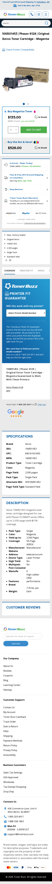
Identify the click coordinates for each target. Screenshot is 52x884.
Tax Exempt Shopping (14, 786)
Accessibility (9, 754)
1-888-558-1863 (15, 821)
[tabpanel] (26, 78)
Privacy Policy (10, 750)
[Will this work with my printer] (26, 313)
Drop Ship (8, 791)
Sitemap (7, 689)
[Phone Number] (32, 14)
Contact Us (9, 707)
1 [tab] (24, 104)
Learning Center (11, 685)
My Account (9, 712)
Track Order (9, 721)
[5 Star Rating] (16, 413)
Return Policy (10, 745)
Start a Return (10, 726)
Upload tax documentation (34, 223)
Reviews (7, 670)
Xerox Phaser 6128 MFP (14, 389)
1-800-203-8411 (15, 816)
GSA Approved (10, 777)
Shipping (8, 735)
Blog (5, 680)
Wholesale (8, 782)
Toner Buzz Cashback (14, 716)
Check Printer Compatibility (18, 49)
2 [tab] (28, 104)
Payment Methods (12, 740)
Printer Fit (26, 270)
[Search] (26, 23)
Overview (9, 270)
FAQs (6, 731)
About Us (8, 666)
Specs (41, 270)
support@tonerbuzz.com (20, 834)
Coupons (8, 675)
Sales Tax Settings (12, 772)
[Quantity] (13, 130)
